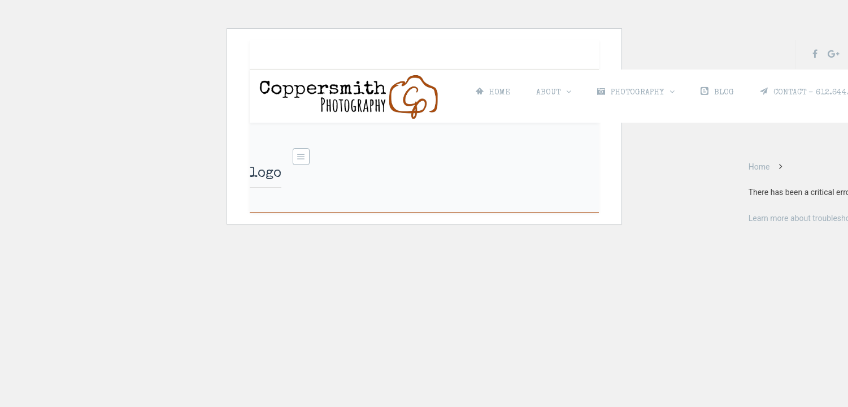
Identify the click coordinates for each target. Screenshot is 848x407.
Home (759, 166)
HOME (493, 91)
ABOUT (548, 93)
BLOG (717, 91)
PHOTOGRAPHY (630, 92)
